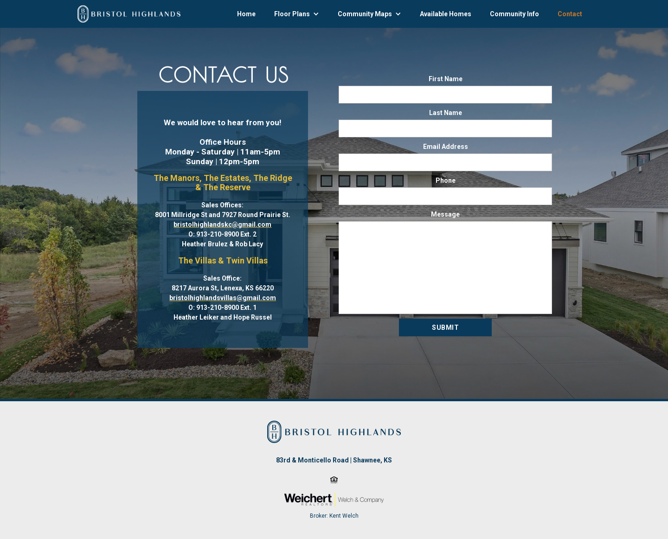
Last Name (445, 112)
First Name (445, 79)
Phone (446, 180)
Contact (570, 14)
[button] (296, 14)
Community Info (514, 14)
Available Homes (445, 14)
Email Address (445, 146)
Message (445, 214)
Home (246, 14)
